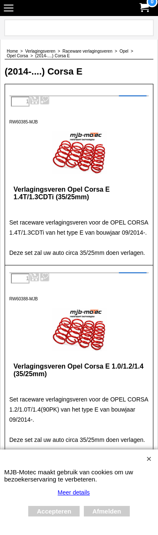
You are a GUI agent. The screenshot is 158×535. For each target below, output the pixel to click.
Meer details (74, 492)
